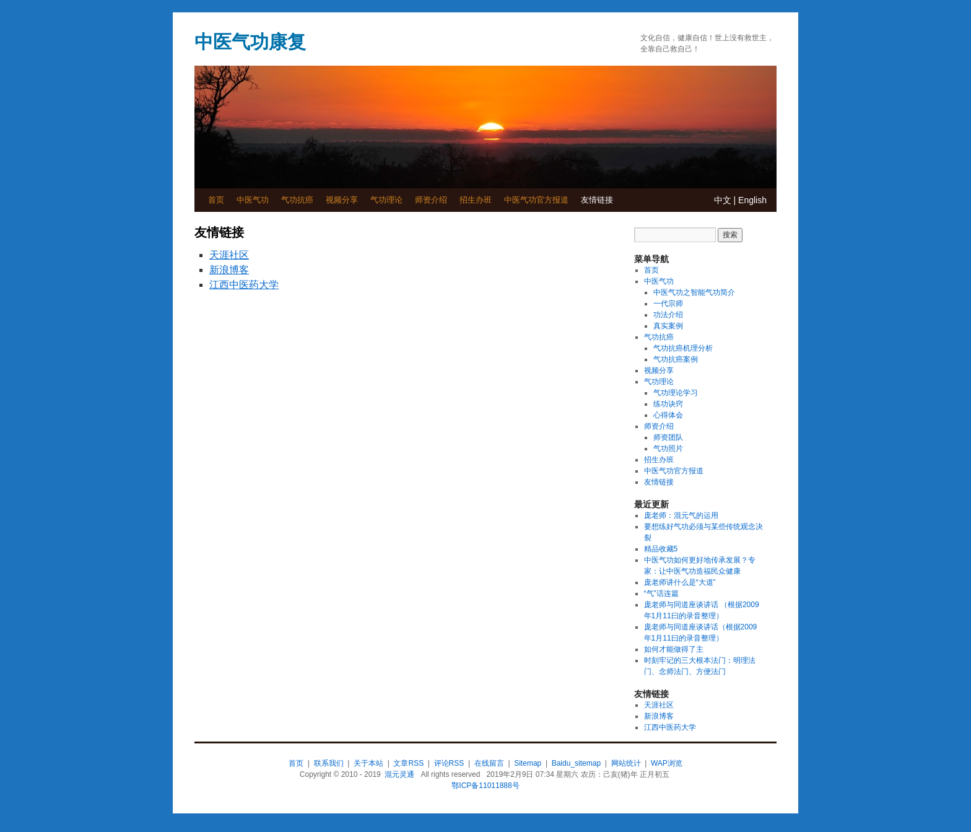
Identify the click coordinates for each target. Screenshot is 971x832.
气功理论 (386, 199)
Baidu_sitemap (576, 763)
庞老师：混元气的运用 (681, 515)
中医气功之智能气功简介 (694, 292)
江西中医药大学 (244, 284)
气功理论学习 (675, 392)
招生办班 (475, 199)
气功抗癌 (297, 199)
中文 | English (740, 200)
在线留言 (489, 763)
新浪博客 (229, 270)
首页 (216, 199)
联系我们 (329, 763)
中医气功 (253, 199)
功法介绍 (668, 314)
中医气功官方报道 (536, 199)
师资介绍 (431, 199)
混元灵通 (399, 774)
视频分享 (342, 199)
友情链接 (597, 199)
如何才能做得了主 (673, 649)
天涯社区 (229, 255)
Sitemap (527, 763)
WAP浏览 (666, 763)
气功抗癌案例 (675, 359)
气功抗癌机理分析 (683, 348)
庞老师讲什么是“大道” (680, 582)
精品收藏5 (661, 549)
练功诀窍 (668, 404)
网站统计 (626, 763)
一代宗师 (668, 303)
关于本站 (368, 763)
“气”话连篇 (661, 593)
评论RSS (449, 763)
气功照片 (668, 448)
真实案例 (668, 326)
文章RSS (408, 763)
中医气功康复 (250, 42)
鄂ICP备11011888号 (485, 785)
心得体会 (668, 415)
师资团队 (668, 437)
